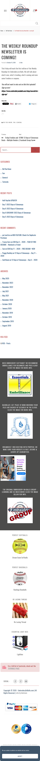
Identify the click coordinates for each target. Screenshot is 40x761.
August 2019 (6, 325)
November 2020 (7, 300)
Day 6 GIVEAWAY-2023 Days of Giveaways (16, 212)
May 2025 (5, 278)
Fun (14, 122)
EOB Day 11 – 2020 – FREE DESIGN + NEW (21, 248)
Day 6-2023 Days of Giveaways (12, 208)
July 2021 (5, 291)
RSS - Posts (5, 343)
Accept (20, 756)
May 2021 (5, 295)
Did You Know (9, 31)
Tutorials (5, 181)
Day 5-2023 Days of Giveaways (12, 216)
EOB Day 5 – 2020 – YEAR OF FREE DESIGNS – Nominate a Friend (18, 243)
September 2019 (8, 321)
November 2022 (7, 287)
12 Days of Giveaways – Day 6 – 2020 (24, 260)
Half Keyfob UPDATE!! (9, 200)
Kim (21, 62)
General (19, 122)
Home (2, 31)
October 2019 (7, 317)
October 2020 (7, 304)
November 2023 (7, 282)
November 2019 (7, 312)
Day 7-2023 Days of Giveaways (12, 204)
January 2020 (7, 308)
